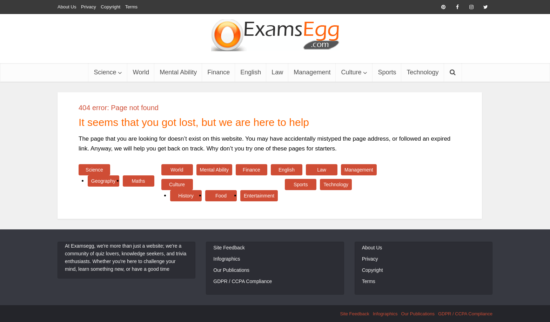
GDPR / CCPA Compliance (242, 281)
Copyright (110, 6)
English (250, 72)
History (186, 196)
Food (221, 196)
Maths (138, 181)
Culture (351, 72)
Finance (218, 72)
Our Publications (231, 270)
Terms (131, 6)
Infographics (226, 259)
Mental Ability (178, 72)
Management (312, 72)
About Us (67, 6)
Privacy (88, 6)
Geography (103, 181)
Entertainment (259, 196)
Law (277, 72)
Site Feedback (229, 247)
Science (105, 72)
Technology (422, 72)
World (141, 72)
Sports (387, 72)
